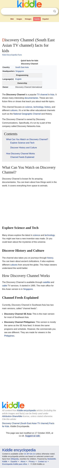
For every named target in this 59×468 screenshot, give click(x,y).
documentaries (31, 98)
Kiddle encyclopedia (26, 410)
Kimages (28, 19)
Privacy (32, 461)
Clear (49, 11)
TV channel (42, 94)
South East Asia (22, 67)
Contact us (42, 461)
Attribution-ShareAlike (12, 416)
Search (54, 11)
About (23, 461)
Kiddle (4, 461)
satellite (46, 282)
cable (4, 286)
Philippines (9, 336)
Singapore (19, 71)
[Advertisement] (29, 29)
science (28, 107)
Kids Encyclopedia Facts (12, 55)
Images (19, 19)
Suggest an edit (32, 436)
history (48, 107)
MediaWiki (51, 459)
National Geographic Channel (27, 114)
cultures (13, 110)
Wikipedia (15, 459)
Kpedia (37, 19)
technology (38, 107)
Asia (52, 94)
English (18, 79)
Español (46, 19)
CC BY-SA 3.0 (29, 454)
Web (12, 19)
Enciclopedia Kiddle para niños (14, 464)
